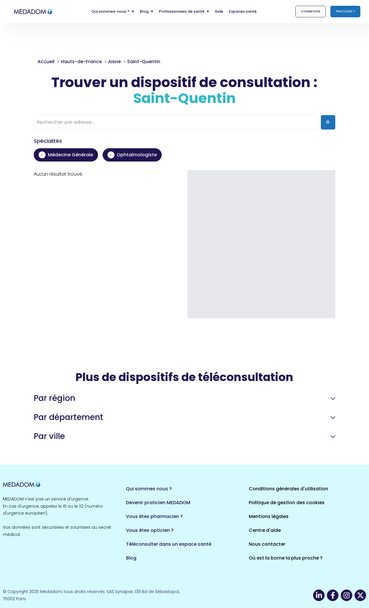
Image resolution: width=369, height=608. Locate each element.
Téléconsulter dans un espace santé (168, 544)
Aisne (114, 61)
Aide (219, 11)
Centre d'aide (265, 530)
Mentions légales (269, 516)
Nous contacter (267, 544)
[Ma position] (328, 122)
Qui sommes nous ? (149, 488)
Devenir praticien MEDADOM (158, 502)
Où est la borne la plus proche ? (286, 558)
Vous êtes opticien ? (150, 530)
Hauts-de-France (81, 61)
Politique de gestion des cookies (287, 502)
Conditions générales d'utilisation (288, 488)
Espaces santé (243, 11)
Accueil (45, 61)
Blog (131, 558)
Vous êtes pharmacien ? (154, 516)
